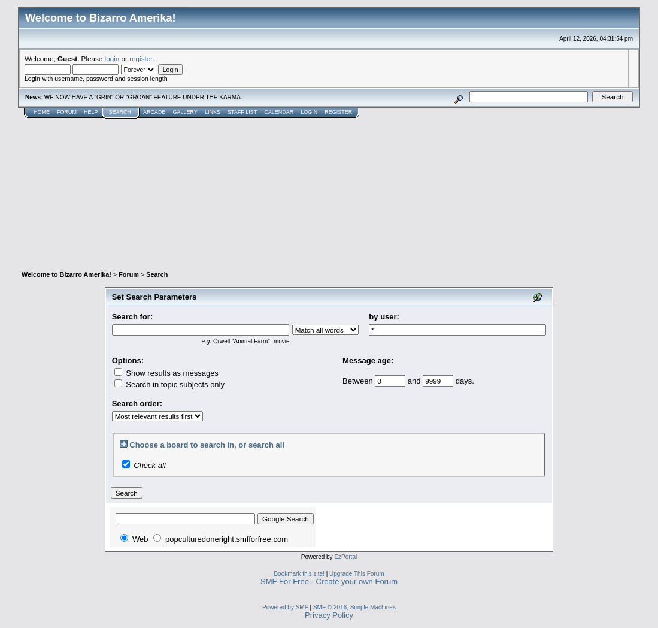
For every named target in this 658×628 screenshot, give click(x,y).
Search (120, 112)
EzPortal (345, 557)
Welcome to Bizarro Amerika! (66, 274)
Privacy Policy (329, 615)
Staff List (242, 112)
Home (42, 112)
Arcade (154, 112)
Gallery (185, 112)
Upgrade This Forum (356, 573)
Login (309, 112)
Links (212, 112)
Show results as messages (166, 373)
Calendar (278, 112)
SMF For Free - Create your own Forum (329, 581)
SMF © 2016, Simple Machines (354, 607)
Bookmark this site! (299, 573)
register (140, 58)
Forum (67, 112)
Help (91, 112)
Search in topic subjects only (169, 384)
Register (338, 112)
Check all (149, 465)
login (112, 58)
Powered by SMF (285, 607)
